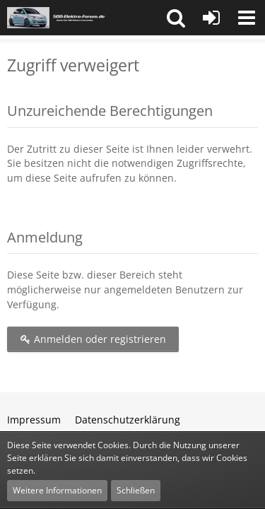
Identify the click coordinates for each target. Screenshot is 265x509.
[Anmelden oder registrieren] (211, 18)
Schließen (136, 490)
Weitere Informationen (57, 490)
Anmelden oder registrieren (93, 339)
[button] (176, 18)
